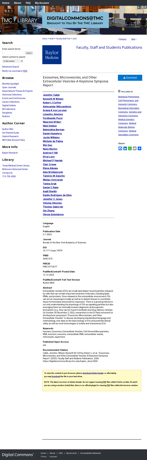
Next (133, 39)
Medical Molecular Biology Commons (127, 127)
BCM (52, 39)
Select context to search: (14, 57)
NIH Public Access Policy (13, 140)
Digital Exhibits (9, 105)
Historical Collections (12, 94)
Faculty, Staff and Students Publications (109, 47)
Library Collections (11, 102)
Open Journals (9, 87)
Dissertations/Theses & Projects (17, 91)
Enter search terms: (11, 49)
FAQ (61, 453)
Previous (122, 39)
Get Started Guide (10, 133)
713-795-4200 (9, 176)
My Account (71, 453)
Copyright (53, 457)
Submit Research (10, 136)
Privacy (43, 457)
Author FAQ (7, 129)
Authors (6, 116)
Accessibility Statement (90, 453)
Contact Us (7, 173)
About (52, 453)
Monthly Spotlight (10, 84)
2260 (74, 39)
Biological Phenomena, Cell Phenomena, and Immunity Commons (129, 100)
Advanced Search (10, 67)
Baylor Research (10, 153)
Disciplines (7, 112)
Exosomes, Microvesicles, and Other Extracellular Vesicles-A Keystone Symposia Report (75, 81)
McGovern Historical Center (15, 169)
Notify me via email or (14, 71)
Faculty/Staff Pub (63, 39)
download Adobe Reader (93, 373)
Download (130, 77)
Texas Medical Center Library (16, 165)
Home (44, 39)
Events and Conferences (14, 98)
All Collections (8, 109)
